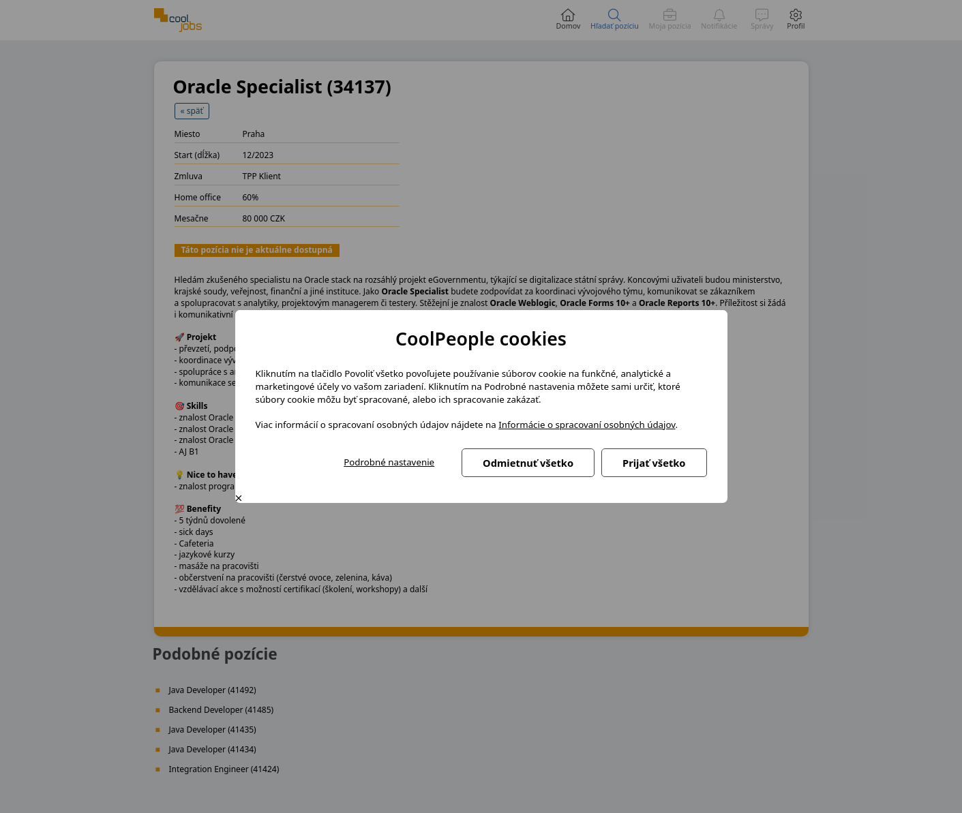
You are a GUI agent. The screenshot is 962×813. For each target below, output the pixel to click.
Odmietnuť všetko (528, 463)
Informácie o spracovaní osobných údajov (586, 424)
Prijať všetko (653, 463)
